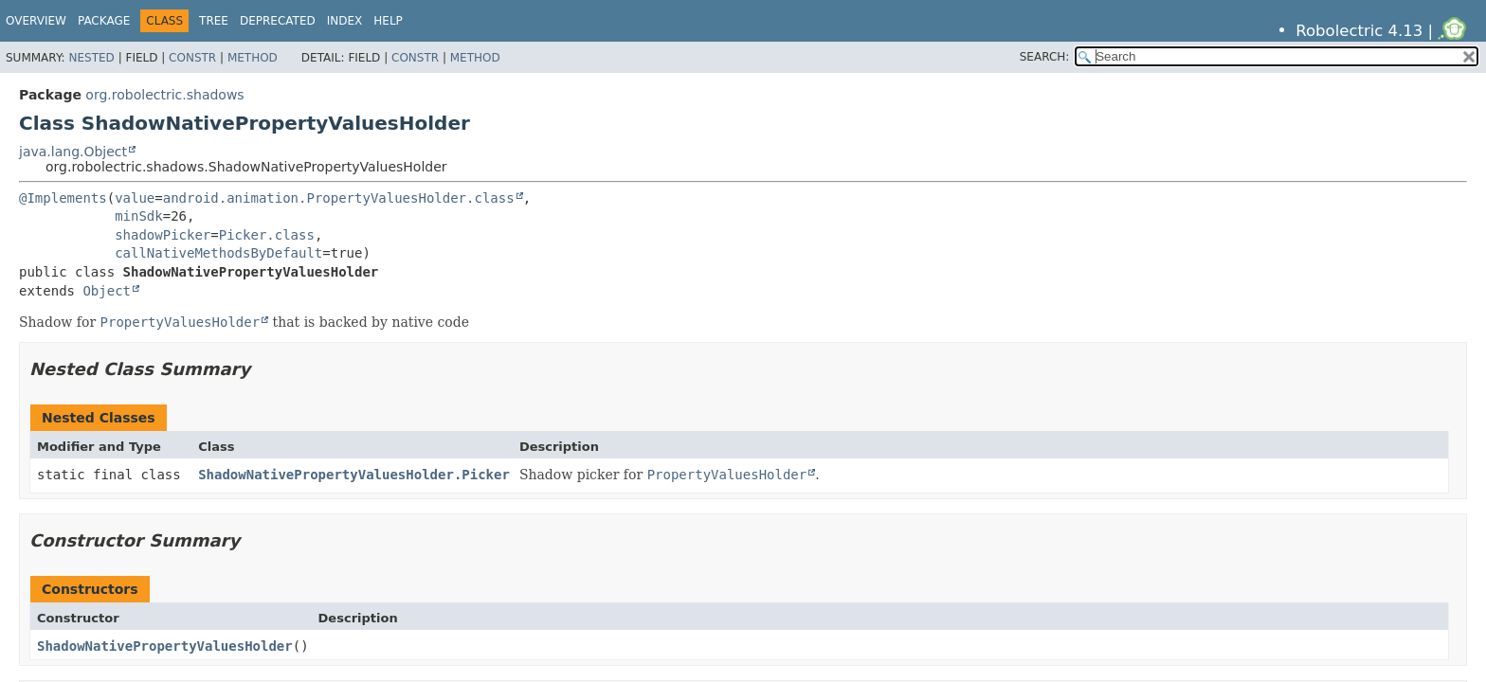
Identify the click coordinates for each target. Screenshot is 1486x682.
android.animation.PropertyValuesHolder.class (339, 198)
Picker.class (267, 234)
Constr (192, 57)
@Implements (63, 198)
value (134, 198)
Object (106, 290)
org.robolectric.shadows (164, 94)
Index (345, 20)
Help (388, 20)
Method (252, 57)
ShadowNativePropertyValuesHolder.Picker (354, 474)
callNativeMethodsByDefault (218, 252)
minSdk (139, 216)
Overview (36, 20)
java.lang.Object (73, 151)
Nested (91, 57)
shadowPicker (162, 234)
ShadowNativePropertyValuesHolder (165, 646)
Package (104, 20)
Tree (213, 20)
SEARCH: (1045, 56)
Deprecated (278, 20)
